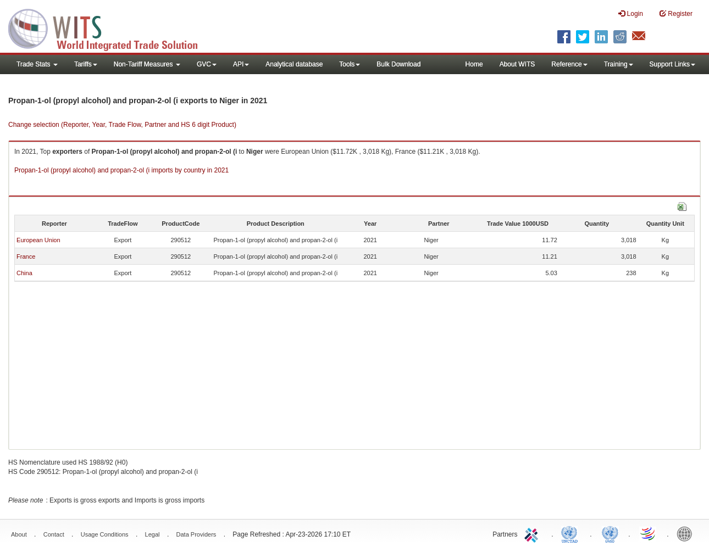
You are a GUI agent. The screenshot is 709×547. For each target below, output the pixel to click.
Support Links (672, 64)
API (241, 64)
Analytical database (294, 64)
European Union (38, 240)
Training (618, 64)
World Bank (687, 533)
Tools (349, 64)
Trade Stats (37, 64)
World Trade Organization (649, 533)
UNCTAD (572, 533)
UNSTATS (610, 533)
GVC (207, 64)
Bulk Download (398, 64)
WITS (110, 27)
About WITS (517, 64)
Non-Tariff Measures (147, 64)
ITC (533, 533)
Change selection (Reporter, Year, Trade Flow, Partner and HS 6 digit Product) (122, 125)
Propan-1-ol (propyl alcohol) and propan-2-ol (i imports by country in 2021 (121, 170)
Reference (569, 64)
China (24, 273)
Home (474, 64)
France (25, 256)
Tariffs (85, 64)
